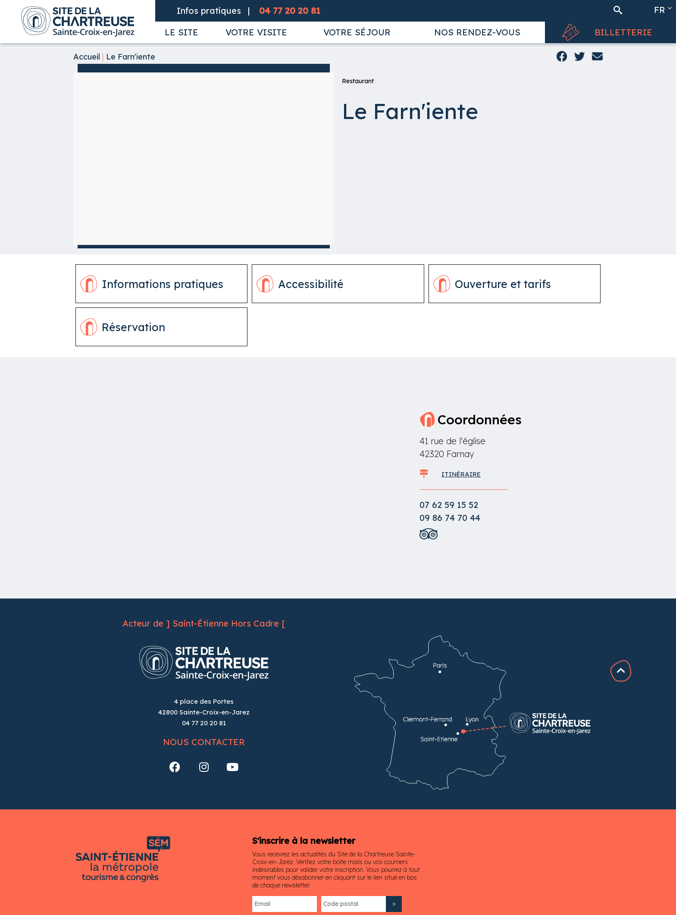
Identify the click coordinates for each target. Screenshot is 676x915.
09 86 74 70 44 (449, 517)
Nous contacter (204, 741)
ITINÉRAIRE (461, 474)
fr (659, 9)
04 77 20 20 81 (204, 723)
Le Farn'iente (130, 57)
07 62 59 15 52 (448, 504)
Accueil (86, 57)
